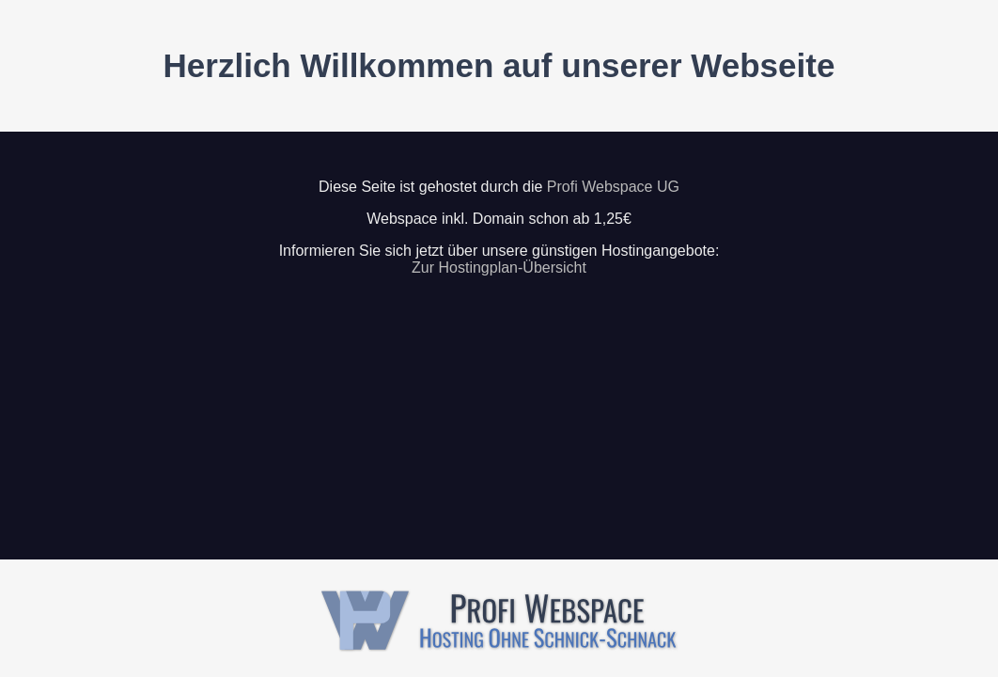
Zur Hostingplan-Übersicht (499, 268)
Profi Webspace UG (613, 187)
